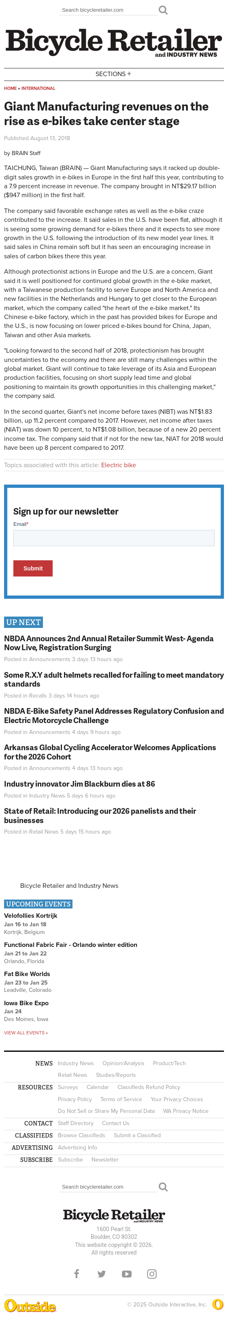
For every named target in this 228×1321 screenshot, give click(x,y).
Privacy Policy (75, 1099)
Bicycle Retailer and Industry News (69, 886)
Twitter (102, 1274)
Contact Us (116, 1123)
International (38, 88)
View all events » (26, 1033)
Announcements (49, 659)
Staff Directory (76, 1123)
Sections (114, 74)
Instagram (152, 1274)
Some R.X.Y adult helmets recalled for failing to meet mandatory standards (114, 679)
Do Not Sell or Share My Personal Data (106, 1111)
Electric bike (118, 465)
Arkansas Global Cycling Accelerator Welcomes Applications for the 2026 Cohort (110, 752)
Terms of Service (121, 1099)
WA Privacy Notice (186, 1111)
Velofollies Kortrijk (31, 916)
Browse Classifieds (81, 1135)
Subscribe (70, 1159)
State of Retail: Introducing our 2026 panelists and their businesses (100, 815)
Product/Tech (169, 1063)
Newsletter (105, 1159)
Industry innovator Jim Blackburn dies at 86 (79, 783)
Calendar (98, 1087)
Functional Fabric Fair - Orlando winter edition (70, 945)
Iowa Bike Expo (26, 1003)
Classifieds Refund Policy (148, 1087)
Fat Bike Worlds (27, 974)
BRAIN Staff (26, 153)
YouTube (127, 1274)
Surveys (68, 1087)
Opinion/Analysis (123, 1063)
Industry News (47, 795)
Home (10, 88)
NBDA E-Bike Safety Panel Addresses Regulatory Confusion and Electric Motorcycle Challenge (114, 715)
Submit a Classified (137, 1135)
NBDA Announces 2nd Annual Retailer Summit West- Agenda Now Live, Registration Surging (109, 643)
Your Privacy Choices (177, 1099)
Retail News (44, 831)
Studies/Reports (116, 1075)
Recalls (38, 695)
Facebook (76, 1274)
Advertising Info (77, 1147)
